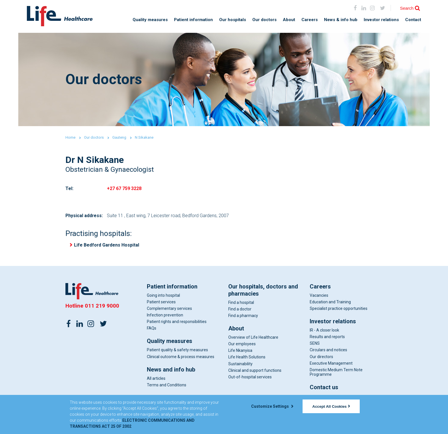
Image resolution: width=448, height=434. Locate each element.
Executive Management (331, 363)
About (289, 19)
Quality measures (150, 19)
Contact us (324, 387)
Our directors (321, 357)
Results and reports (327, 337)
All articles (156, 378)
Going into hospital (163, 295)
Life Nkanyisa (240, 351)
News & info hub (340, 19)
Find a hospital (241, 302)
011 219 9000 (102, 306)
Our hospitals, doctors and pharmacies (263, 290)
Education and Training (330, 302)
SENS (315, 344)
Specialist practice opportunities (338, 308)
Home (70, 137)
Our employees (242, 344)
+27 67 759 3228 (124, 188)
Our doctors (264, 19)
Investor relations (381, 19)
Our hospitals (232, 19)
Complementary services (169, 308)
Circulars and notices (328, 350)
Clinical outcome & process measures (180, 357)
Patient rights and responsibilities (177, 322)
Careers (309, 19)
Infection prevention (165, 315)
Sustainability (240, 364)
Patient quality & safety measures (177, 350)
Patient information (193, 19)
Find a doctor (239, 309)
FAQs (151, 328)
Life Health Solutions (246, 357)
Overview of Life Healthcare (253, 337)
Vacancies (319, 295)
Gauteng (119, 137)
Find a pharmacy (243, 316)
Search (407, 8)
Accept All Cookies (331, 406)
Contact (413, 19)
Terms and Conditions (166, 385)
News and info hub (171, 369)
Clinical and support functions (254, 370)
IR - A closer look (324, 330)
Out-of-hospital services (250, 377)
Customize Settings (272, 406)
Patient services (161, 302)
